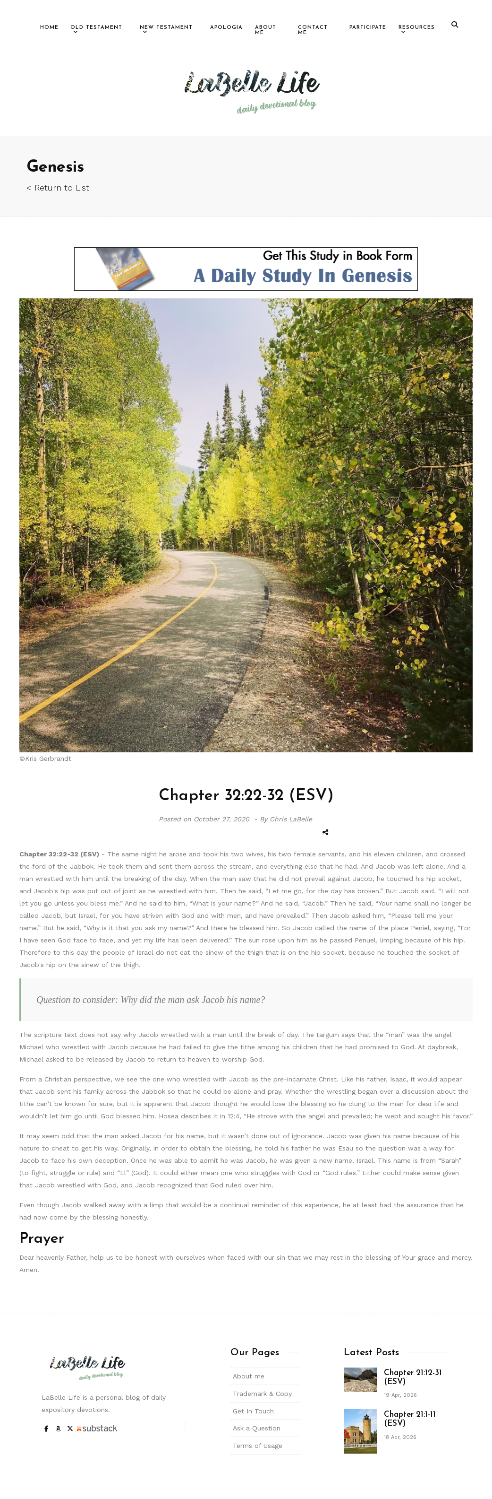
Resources (417, 27)
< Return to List (57, 187)
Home (49, 27)
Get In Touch (253, 1411)
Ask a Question (256, 1428)
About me (248, 1376)
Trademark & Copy (262, 1393)
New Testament (166, 27)
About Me (265, 30)
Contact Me (313, 30)
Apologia (226, 27)
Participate (367, 27)
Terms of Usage (257, 1445)
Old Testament (96, 27)
